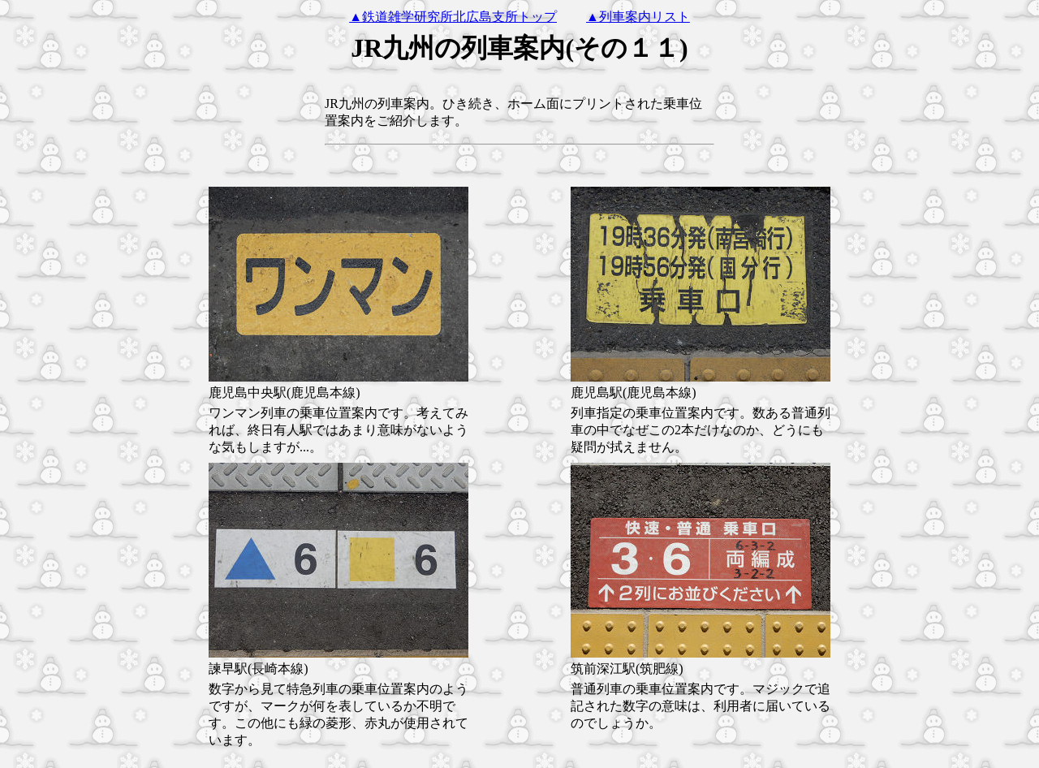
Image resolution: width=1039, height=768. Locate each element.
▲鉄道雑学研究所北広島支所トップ (453, 17)
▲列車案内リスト (638, 17)
